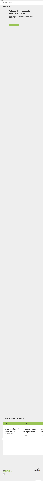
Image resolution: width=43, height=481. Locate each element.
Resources (8, 6)
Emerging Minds (7, 472)
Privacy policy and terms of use (7, 473)
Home (4, 6)
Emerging (7, 2)
